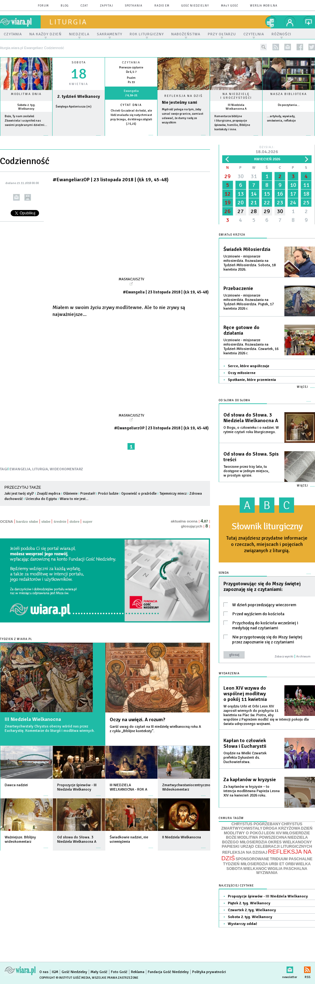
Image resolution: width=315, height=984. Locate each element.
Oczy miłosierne (242, 373)
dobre (74, 521)
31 (254, 176)
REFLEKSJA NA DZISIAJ (244, 852)
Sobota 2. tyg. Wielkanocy (26, 107)
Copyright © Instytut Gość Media (64, 978)
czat (84, 5)
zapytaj (106, 5)
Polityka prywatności (209, 972)
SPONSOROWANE (252, 859)
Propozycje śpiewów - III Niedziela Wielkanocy (268, 896)
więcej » (26, 138)
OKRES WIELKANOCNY (290, 842)
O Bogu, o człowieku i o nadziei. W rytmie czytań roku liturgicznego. (251, 429)
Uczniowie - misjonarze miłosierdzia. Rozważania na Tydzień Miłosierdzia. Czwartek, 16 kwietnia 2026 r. (250, 347)
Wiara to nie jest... (74, 499)
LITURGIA (40, 469)
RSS (307, 969)
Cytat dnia (131, 105)
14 (254, 193)
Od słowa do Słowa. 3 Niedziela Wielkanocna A (250, 417)
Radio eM (161, 5)
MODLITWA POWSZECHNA (262, 837)
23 (280, 202)
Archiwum (303, 656)
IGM (55, 972)
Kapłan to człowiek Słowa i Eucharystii (244, 743)
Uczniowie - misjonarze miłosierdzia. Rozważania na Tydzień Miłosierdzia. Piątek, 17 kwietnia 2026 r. (248, 302)
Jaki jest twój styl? (19, 493)
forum (43, 5)
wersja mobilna (264, 5)
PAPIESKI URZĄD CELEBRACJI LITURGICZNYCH (267, 846)
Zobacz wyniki (284, 656)
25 (306, 202)
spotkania (133, 5)
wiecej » (78, 138)
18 (306, 193)
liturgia (68, 22)
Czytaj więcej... (184, 138)
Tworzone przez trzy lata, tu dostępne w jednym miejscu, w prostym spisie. (246, 471)
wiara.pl (20, 21)
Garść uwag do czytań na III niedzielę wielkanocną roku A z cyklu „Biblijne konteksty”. (155, 728)
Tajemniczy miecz (173, 493)
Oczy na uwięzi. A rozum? (137, 719)
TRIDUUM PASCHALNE (291, 859)
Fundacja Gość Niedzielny (168, 972)
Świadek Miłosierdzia (246, 249)
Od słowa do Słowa (234, 400)
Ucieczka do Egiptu (41, 499)
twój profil (290, 21)
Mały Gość (229, 5)
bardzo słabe (27, 521)
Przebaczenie (238, 288)
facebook (300, 47)
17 (293, 193)
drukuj (27, 197)
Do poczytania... (289, 105)
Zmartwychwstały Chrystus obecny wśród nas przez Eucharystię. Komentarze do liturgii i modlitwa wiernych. (50, 728)
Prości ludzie (108, 493)
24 (293, 202)
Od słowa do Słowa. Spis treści (251, 456)
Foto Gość (119, 972)
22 (267, 202)
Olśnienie (70, 493)
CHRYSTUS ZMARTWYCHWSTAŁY (261, 826)
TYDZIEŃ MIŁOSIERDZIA (245, 864)
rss (275, 47)
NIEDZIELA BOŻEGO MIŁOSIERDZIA (265, 839)
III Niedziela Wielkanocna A (236, 107)
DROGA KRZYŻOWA (281, 828)
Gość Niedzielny (195, 5)
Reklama (137, 972)
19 (227, 202)
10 (293, 185)
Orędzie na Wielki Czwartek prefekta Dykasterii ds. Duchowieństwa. (245, 757)
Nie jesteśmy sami (179, 102)
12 (227, 193)
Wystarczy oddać (242, 924)
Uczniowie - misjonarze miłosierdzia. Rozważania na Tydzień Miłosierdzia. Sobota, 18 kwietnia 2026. (249, 263)
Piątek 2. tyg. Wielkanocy (249, 903)
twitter (311, 47)
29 (227, 176)
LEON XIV (273, 833)
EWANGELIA (20, 469)
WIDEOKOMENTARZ (66, 469)
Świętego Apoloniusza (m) (74, 106)
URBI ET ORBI (282, 864)
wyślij (16, 197)
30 (241, 176)
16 (280, 193)
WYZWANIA (267, 873)
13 (241, 193)
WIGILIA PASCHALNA (287, 869)
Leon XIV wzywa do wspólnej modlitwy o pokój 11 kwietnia (245, 693)
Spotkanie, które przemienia (252, 379)
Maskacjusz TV (131, 279)
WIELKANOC (255, 869)
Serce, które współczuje (248, 366)
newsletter (287, 47)
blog (65, 5)
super (87, 521)
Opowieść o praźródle (139, 493)
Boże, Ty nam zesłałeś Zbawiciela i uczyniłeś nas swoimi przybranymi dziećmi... (26, 120)
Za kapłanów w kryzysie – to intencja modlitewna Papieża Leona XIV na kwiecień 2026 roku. (251, 791)
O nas (43, 972)
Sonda (224, 573)
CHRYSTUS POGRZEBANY (256, 824)
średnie (59, 521)
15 (267, 193)
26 (227, 211)
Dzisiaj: (267, 150)
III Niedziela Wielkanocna (33, 719)
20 (241, 202)
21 (254, 202)
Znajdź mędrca (48, 493)
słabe (45, 521)
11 (306, 185)
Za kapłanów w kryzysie (249, 779)
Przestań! (87, 493)
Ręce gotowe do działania (241, 330)
